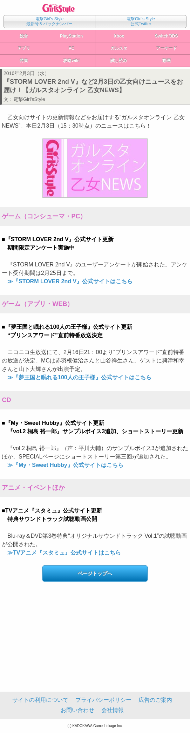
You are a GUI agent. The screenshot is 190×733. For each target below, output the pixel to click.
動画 (166, 60)
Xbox (119, 36)
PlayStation (71, 36)
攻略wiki (71, 60)
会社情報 (112, 710)
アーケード (166, 48)
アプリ (24, 48)
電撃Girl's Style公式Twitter (141, 21)
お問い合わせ (77, 710)
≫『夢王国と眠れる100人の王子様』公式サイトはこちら (79, 377)
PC (71, 48)
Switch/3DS (166, 36)
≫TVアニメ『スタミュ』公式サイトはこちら (64, 553)
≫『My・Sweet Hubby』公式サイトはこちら (65, 465)
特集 (24, 60)
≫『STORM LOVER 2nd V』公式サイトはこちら (70, 281)
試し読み (118, 60)
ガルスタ (118, 48)
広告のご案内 (155, 700)
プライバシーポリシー (103, 700)
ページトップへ (95, 573)
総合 (24, 36)
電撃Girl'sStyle (29, 99)
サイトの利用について (40, 700)
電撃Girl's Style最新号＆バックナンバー (49, 21)
